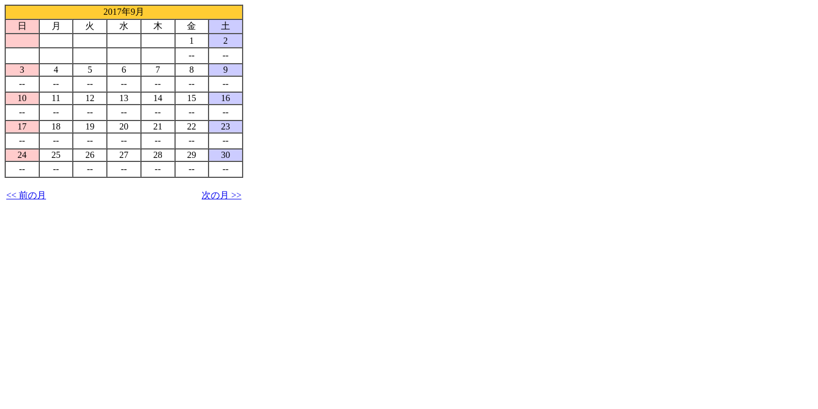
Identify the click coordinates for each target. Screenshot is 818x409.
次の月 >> (221, 195)
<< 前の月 (26, 195)
